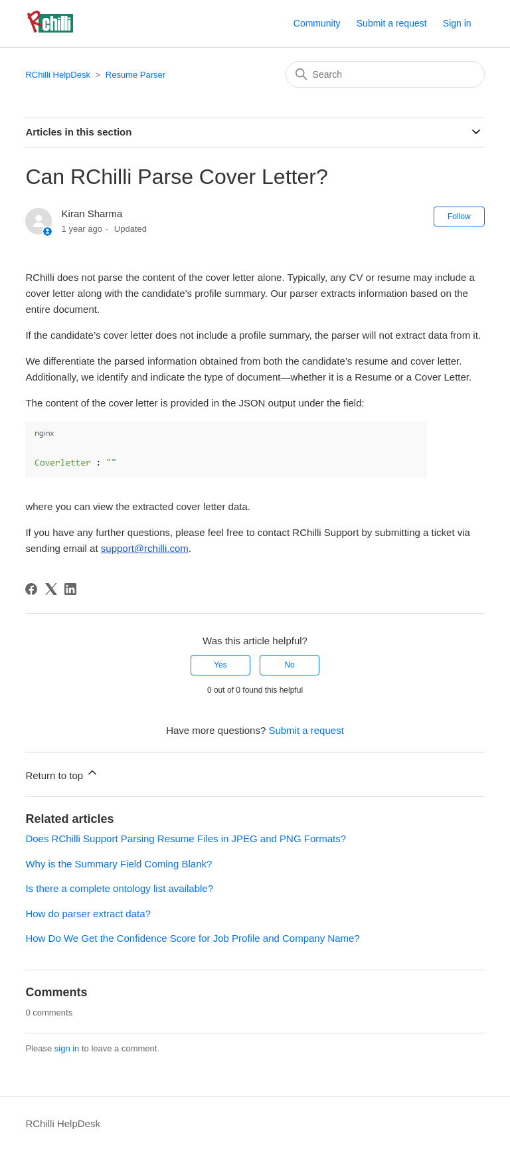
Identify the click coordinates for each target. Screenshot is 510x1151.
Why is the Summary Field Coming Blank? (118, 863)
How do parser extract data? (87, 913)
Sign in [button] (457, 23)
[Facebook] (31, 589)
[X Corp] (51, 589)
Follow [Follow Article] (459, 216)
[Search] (385, 74)
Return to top (62, 773)
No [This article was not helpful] (289, 664)
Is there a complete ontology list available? (119, 888)
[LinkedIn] (70, 589)
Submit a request (392, 23)
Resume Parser (135, 75)
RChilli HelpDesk (57, 75)
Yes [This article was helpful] (220, 664)
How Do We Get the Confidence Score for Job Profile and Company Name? (192, 938)
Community (317, 23)
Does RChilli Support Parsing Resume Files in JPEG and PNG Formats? (185, 838)
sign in (67, 1048)
